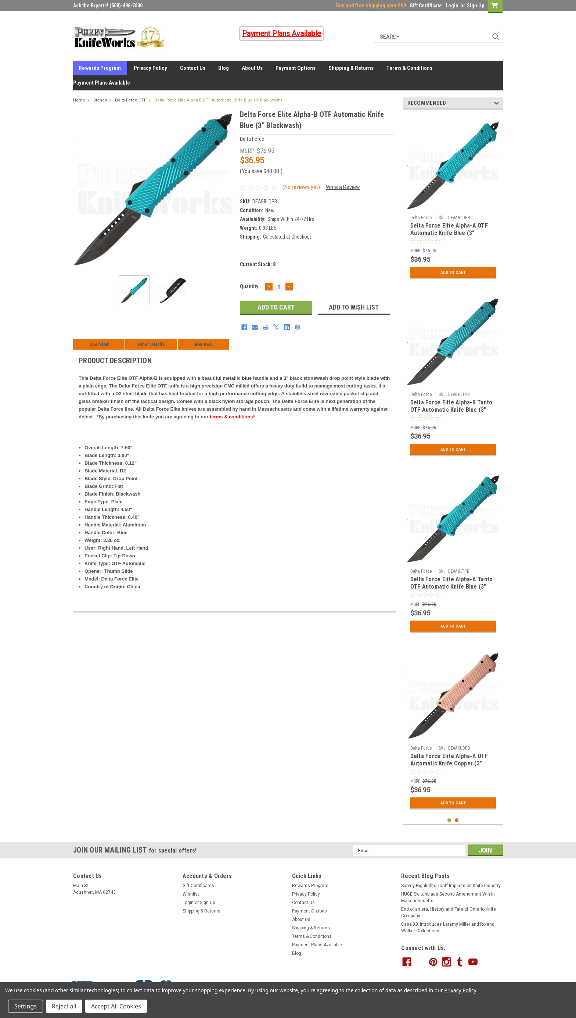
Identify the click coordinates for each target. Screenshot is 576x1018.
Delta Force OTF (130, 100)
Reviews (203, 344)
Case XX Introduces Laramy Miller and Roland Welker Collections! (447, 927)
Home (79, 100)
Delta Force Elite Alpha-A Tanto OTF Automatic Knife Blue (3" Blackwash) (451, 586)
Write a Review (343, 187)
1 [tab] (449, 820)
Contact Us (192, 68)
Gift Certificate (426, 5)
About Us (252, 68)
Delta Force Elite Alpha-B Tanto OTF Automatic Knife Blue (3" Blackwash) (451, 410)
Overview (99, 344)
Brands (100, 100)
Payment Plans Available (101, 82)
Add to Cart (453, 272)
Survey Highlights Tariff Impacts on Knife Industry (451, 885)
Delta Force (421, 217)
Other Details (151, 344)
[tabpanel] (453, 199)
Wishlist (191, 894)
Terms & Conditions (409, 68)
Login (452, 5)
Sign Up (475, 5)
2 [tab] (457, 820)
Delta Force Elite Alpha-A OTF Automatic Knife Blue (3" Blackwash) (449, 233)
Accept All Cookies (116, 1006)
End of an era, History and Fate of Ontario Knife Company (448, 912)
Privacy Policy (150, 68)
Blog (223, 68)
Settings (25, 1006)
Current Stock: (258, 264)
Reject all (64, 1006)
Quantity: (250, 286)
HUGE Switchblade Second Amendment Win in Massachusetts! (448, 897)
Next (496, 104)
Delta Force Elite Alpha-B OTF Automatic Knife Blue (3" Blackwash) (218, 100)
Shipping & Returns (351, 68)
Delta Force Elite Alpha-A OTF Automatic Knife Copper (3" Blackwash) (449, 763)
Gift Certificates (198, 885)
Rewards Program (100, 68)
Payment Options (296, 68)
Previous (490, 104)
